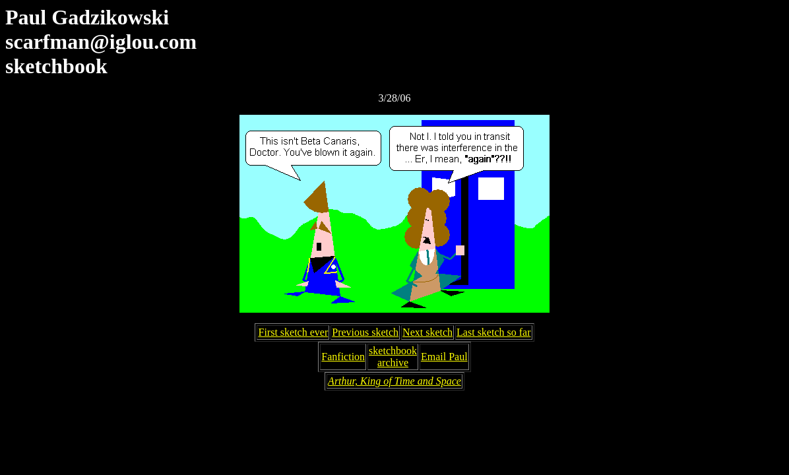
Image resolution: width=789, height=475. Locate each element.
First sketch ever (293, 332)
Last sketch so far (493, 332)
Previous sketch (365, 332)
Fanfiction (343, 356)
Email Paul (444, 356)
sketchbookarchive (393, 356)
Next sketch (427, 332)
